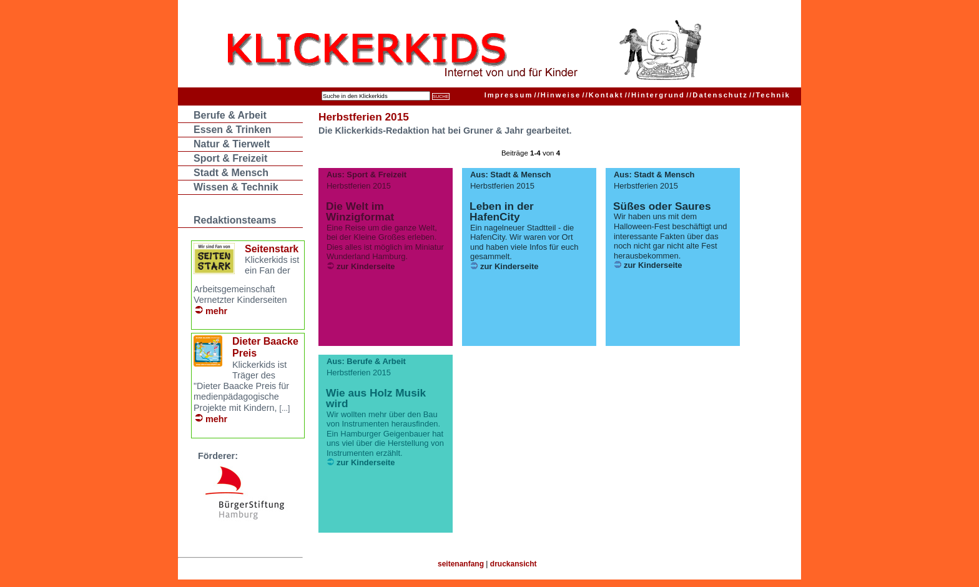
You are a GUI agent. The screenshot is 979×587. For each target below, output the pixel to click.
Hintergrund (655, 95)
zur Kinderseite (366, 266)
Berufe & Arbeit (230, 115)
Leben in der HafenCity (502, 211)
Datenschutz (717, 95)
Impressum (509, 95)
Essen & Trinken (233, 129)
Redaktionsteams (235, 220)
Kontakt (603, 95)
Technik (769, 95)
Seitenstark (271, 249)
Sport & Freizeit (230, 158)
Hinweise (557, 95)
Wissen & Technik (236, 187)
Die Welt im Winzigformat (360, 211)
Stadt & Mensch (231, 172)
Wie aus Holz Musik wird (376, 398)
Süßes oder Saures (662, 206)
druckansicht (513, 564)
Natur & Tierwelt (232, 144)
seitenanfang (461, 564)
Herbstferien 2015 (363, 117)
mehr (216, 311)
